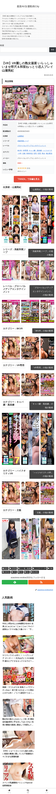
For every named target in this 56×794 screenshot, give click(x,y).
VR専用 (25, 150)
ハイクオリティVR (39, 568)
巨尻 (39, 153)
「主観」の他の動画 (44, 512)
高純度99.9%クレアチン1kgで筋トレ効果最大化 (16, 33)
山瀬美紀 (20, 136)
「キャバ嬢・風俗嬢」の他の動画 (42, 406)
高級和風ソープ (23, 141)
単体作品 (29, 153)
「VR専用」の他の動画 (42, 367)
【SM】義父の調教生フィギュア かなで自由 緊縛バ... (18, 16)
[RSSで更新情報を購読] (41, 582)
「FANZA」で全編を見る (28, 179)
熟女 (43, 153)
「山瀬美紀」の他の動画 (42, 189)
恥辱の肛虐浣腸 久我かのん (10, 39)
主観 (23, 153)
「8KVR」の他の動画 (43, 331)
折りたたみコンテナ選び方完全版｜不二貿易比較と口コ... (19, 28)
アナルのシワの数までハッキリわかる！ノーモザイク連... (19, 18)
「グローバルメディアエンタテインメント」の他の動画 (43, 291)
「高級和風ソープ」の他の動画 (42, 253)
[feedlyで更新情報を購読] (15, 582)
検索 (2, 45)
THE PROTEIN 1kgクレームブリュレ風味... (15, 31)
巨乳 (35, 153)
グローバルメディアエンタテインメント (31, 146)
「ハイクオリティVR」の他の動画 (42, 474)
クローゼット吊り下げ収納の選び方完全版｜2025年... (18, 26)
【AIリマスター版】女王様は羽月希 (13, 23)
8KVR (19, 150)
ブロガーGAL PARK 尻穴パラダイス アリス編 (16, 36)
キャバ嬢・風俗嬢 (35, 150)
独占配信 (49, 153)
